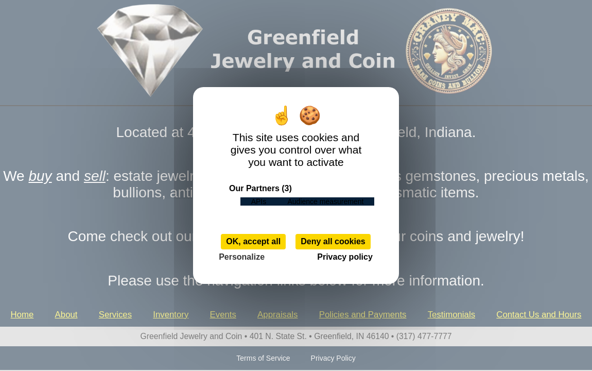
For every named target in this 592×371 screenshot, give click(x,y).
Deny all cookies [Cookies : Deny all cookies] (333, 241)
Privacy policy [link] (345, 256)
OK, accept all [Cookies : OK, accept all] (253, 241)
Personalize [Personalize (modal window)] (242, 256)
